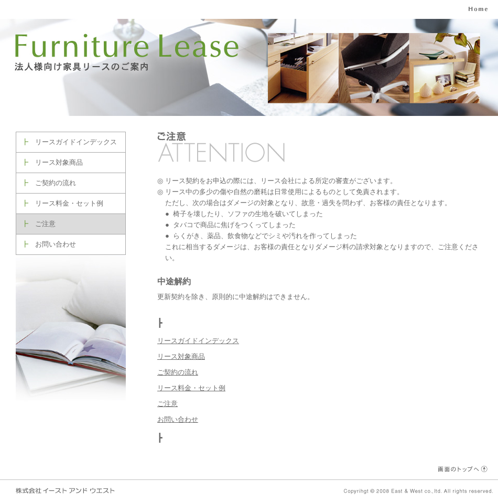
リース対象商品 (59, 162)
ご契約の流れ (55, 183)
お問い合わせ (55, 244)
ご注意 (45, 224)
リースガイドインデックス (76, 142)
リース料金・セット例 (69, 203)
